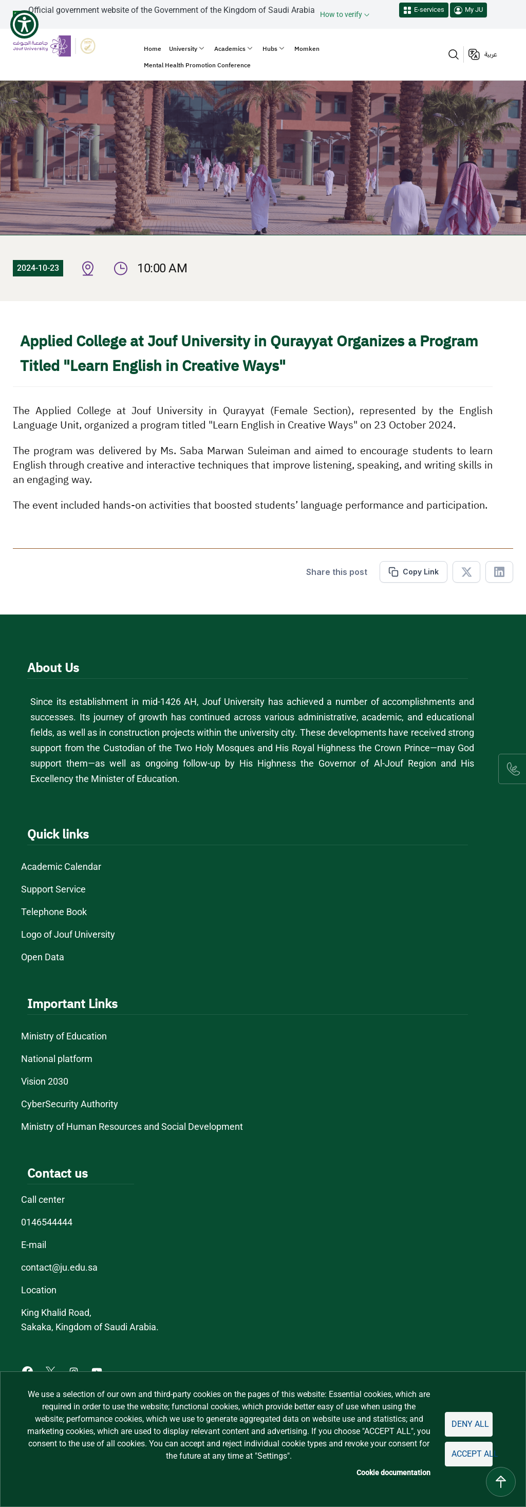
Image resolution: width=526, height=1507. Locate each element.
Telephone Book (54, 911)
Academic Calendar (61, 866)
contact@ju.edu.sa (59, 1267)
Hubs (269, 48)
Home (152, 48)
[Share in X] (466, 572)
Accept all (472, 1454)
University (183, 48)
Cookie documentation (393, 1472)
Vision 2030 (44, 1081)
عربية (490, 54)
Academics (230, 48)
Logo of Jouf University (68, 934)
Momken (307, 48)
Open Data (42, 957)
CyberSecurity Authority (69, 1104)
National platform (56, 1058)
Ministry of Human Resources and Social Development (132, 1126)
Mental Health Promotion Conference (197, 65)
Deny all (470, 1424)
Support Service (53, 889)
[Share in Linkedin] (499, 572)
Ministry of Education (64, 1036)
